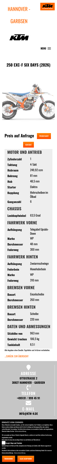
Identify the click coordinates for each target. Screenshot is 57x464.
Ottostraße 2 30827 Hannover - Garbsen (28, 380)
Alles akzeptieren (26, 459)
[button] (10, 108)
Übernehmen (8, 459)
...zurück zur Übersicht (17, 356)
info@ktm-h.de (28, 413)
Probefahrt (44, 136)
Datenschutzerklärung (20, 431)
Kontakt (28, 144)
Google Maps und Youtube (14, 443)
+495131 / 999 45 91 (28, 398)
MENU (46, 49)
